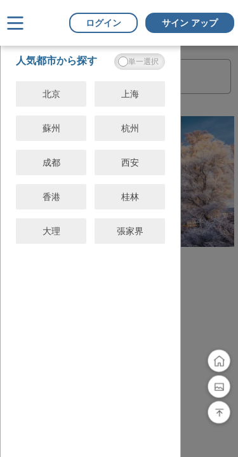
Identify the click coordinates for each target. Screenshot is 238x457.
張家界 (130, 231)
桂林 (130, 197)
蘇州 (51, 128)
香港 (51, 197)
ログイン (103, 23)
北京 (51, 94)
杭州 (130, 128)
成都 (51, 162)
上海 (130, 94)
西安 (130, 162)
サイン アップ (190, 23)
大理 (51, 231)
